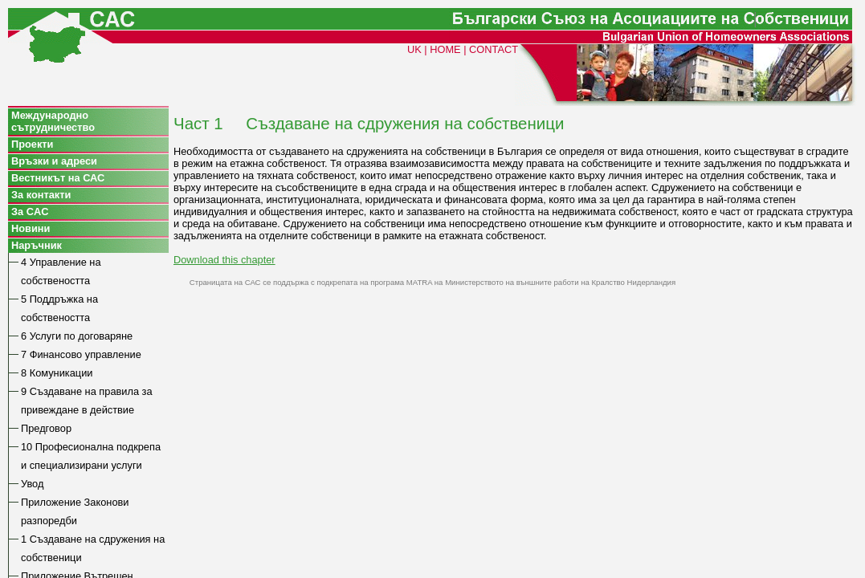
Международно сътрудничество (53, 121)
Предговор (46, 428)
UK (414, 49)
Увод (32, 484)
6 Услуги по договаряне (77, 336)
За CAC (29, 212)
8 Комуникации (56, 373)
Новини (30, 228)
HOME (445, 49)
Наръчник (36, 245)
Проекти (32, 144)
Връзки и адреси (54, 161)
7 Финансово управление (81, 354)
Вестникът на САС (57, 178)
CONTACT (493, 49)
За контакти (41, 195)
